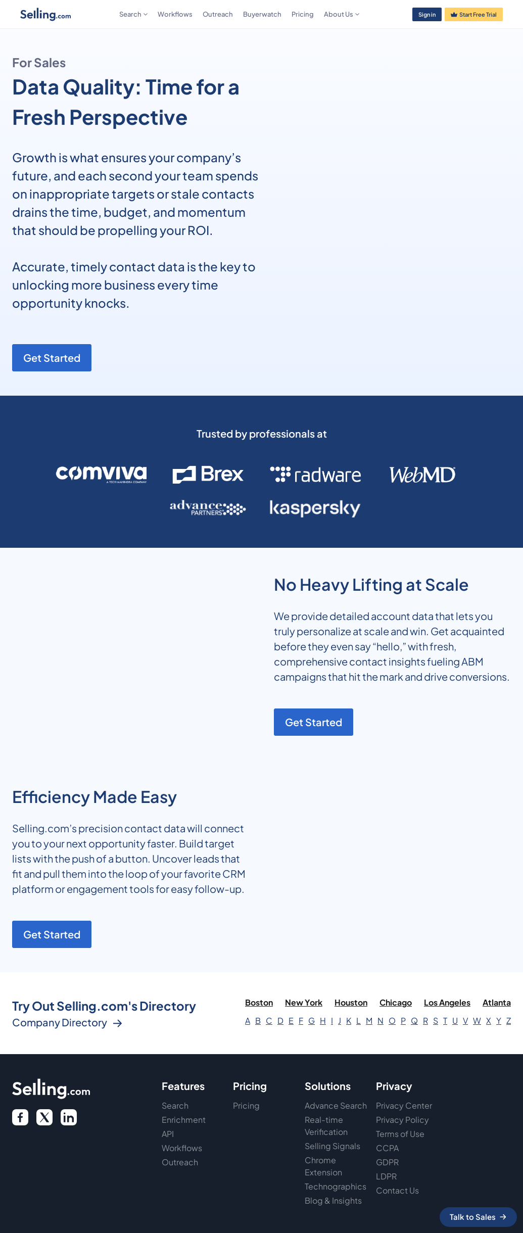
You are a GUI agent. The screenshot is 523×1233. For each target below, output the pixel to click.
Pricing (303, 14)
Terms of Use (400, 1133)
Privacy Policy (402, 1119)
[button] (133, 14)
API (168, 1133)
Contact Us (397, 1190)
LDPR (386, 1176)
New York (303, 1002)
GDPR (387, 1162)
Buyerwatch (262, 14)
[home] (67, 14)
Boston (259, 1002)
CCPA (387, 1148)
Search (175, 1105)
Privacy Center (404, 1105)
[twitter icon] (44, 1117)
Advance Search (336, 1105)
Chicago (395, 1002)
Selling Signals (332, 1146)
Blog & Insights (333, 1200)
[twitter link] (69, 1117)
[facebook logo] (20, 1117)
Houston (351, 1002)
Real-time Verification (326, 1125)
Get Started (51, 357)
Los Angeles (447, 1002)
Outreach (218, 14)
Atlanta (497, 1002)
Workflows (175, 14)
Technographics (335, 1186)
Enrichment (184, 1119)
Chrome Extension (323, 1166)
